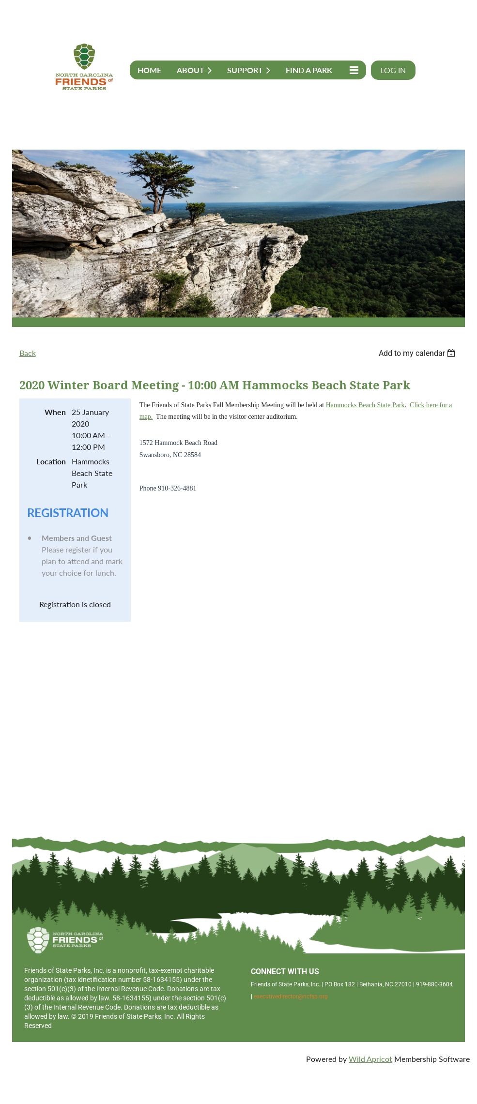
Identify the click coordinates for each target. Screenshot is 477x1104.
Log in (393, 70)
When (55, 411)
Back (27, 352)
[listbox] (418, 353)
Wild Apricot (370, 1058)
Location (51, 461)
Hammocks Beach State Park (365, 405)
